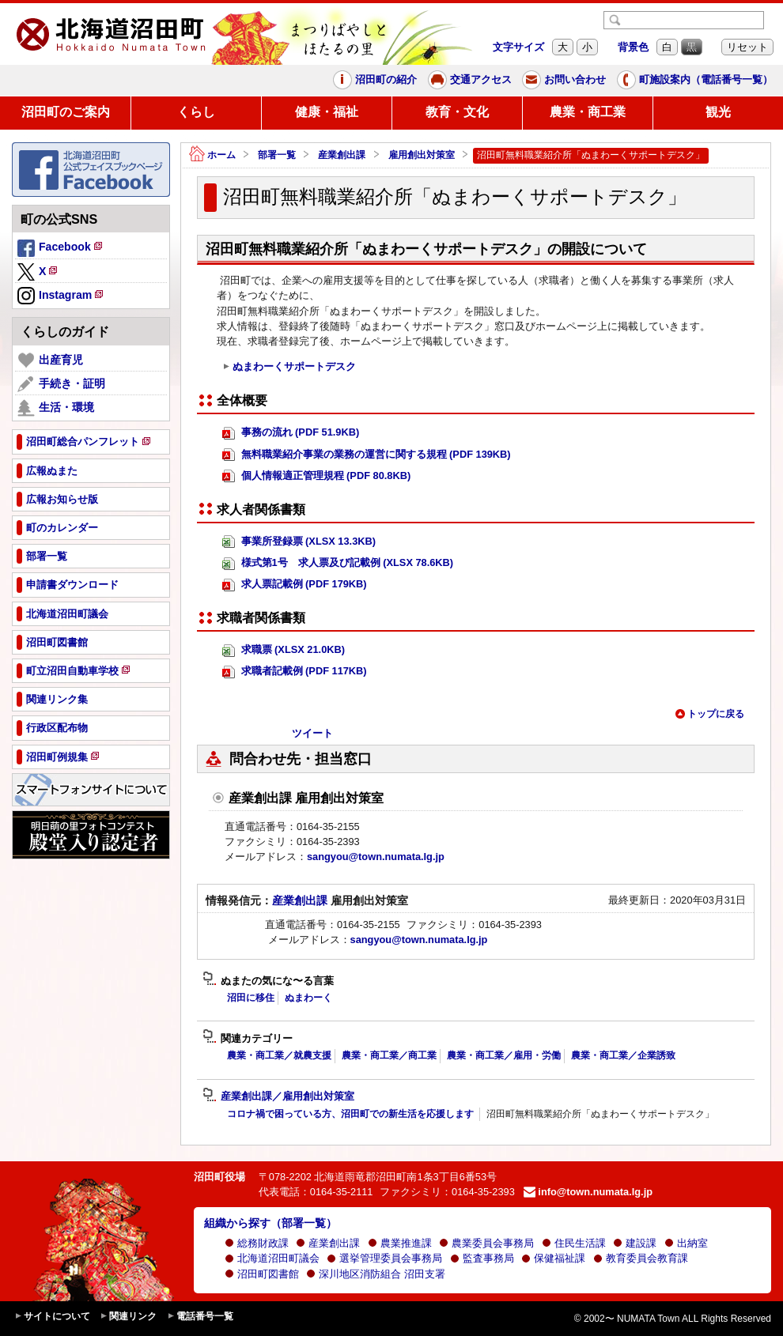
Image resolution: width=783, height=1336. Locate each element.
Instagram (61, 296)
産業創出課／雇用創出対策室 (278, 1096)
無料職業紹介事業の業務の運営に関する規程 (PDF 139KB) (366, 455)
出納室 (686, 1243)
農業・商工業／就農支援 (279, 1055)
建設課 (634, 1243)
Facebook (60, 249)
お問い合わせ (564, 79)
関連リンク (128, 1317)
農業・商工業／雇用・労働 (504, 1055)
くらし (196, 112)
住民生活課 (574, 1243)
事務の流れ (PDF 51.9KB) (290, 433)
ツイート (312, 733)
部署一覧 (277, 155)
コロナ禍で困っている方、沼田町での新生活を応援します (350, 1114)
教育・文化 (457, 112)
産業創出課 (341, 155)
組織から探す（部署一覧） (270, 1223)
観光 (718, 112)
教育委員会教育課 (640, 1258)
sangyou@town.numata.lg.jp (375, 856)
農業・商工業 (588, 112)
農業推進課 (400, 1243)
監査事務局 (482, 1258)
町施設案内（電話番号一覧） (695, 79)
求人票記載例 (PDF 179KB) (294, 584)
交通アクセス (470, 79)
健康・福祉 (326, 112)
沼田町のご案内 (65, 112)
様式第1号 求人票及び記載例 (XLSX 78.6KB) (337, 563)
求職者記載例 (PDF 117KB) (294, 671)
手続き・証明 (61, 384)
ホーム (212, 155)
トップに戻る (709, 714)
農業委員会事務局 (486, 1243)
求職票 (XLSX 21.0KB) (283, 650)
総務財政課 (257, 1243)
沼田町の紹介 (375, 79)
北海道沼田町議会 (272, 1258)
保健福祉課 (553, 1258)
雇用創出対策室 (421, 155)
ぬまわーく (308, 997)
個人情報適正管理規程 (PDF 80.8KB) (316, 476)
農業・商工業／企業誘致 (623, 1055)
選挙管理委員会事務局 (384, 1258)
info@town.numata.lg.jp (588, 1192)
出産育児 (50, 360)
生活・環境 (55, 408)
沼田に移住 (250, 997)
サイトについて (52, 1317)
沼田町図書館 (262, 1274)
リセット (747, 47)
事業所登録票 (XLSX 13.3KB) (299, 542)
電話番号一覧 (200, 1317)
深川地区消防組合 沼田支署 (375, 1274)
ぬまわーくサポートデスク (289, 366)
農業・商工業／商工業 (389, 1055)
